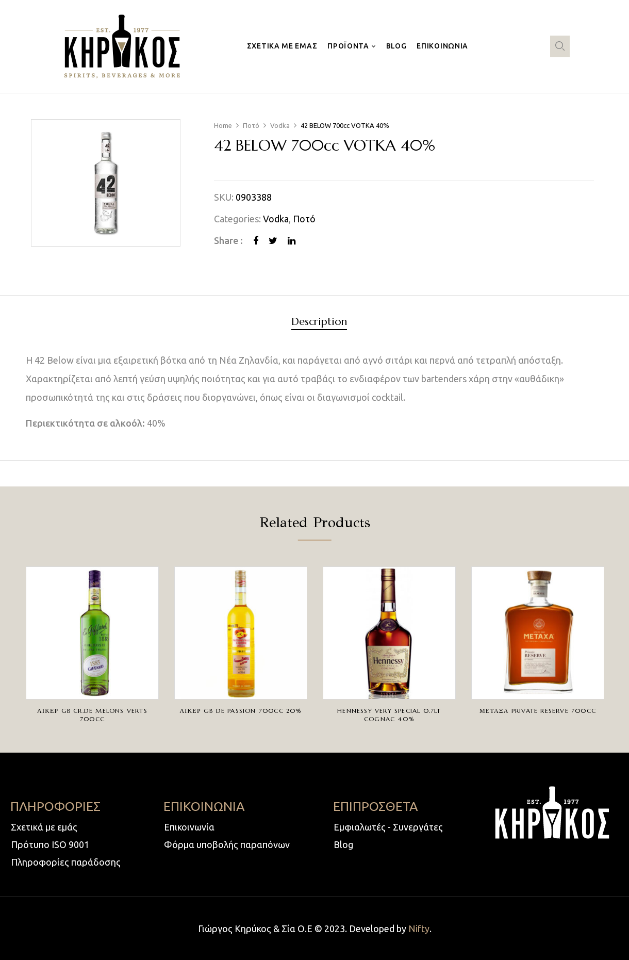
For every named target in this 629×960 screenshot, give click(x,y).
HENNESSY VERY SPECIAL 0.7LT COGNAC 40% (389, 715)
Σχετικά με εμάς (44, 827)
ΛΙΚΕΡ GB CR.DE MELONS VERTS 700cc (92, 715)
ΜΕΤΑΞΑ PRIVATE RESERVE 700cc (537, 710)
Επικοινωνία (189, 827)
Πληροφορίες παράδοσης (66, 862)
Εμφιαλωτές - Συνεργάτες (388, 827)
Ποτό (251, 125)
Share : (228, 240)
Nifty (418, 928)
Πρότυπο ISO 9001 (50, 844)
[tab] (319, 323)
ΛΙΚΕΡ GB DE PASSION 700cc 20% (240, 710)
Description (319, 322)
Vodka (280, 125)
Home (223, 125)
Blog (343, 844)
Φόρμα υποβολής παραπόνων (227, 844)
